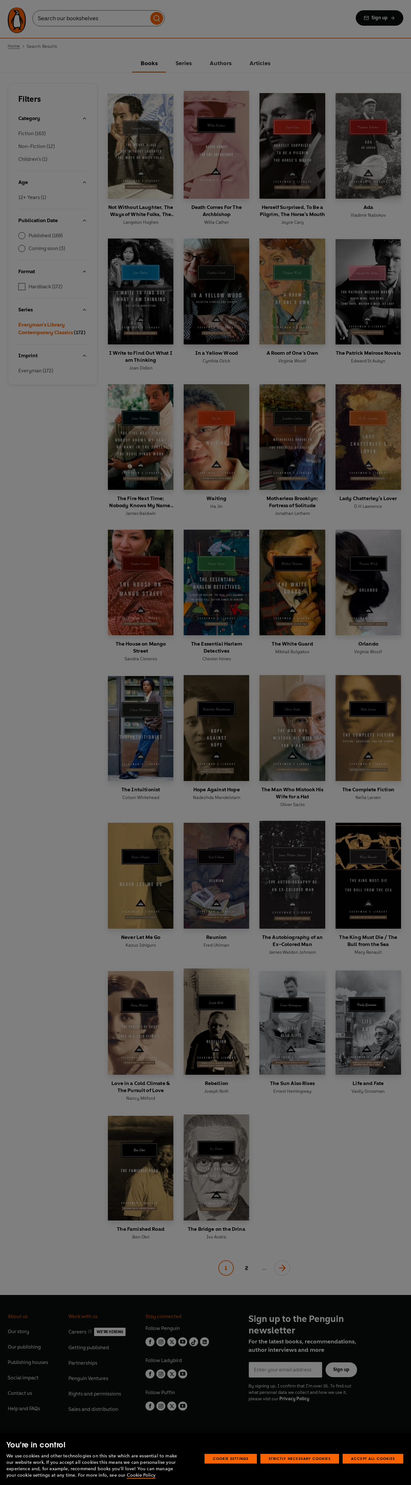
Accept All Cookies (373, 1458)
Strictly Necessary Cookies (300, 1458)
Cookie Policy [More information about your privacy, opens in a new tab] (141, 1475)
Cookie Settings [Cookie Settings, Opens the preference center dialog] (231, 1458)
